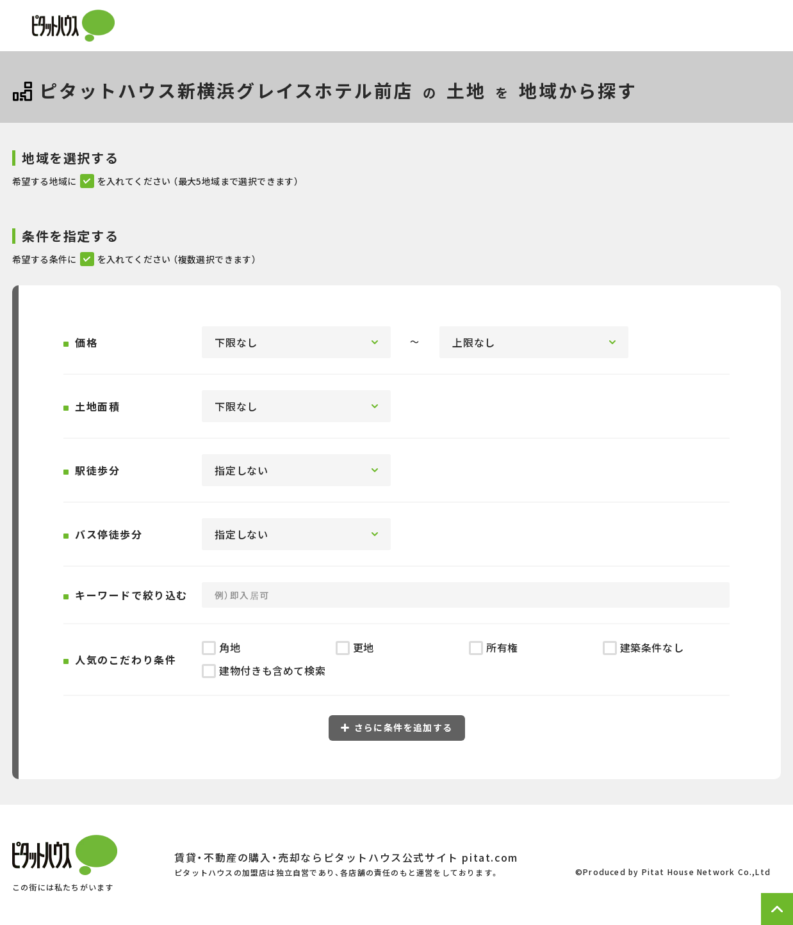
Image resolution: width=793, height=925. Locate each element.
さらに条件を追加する (397, 727)
